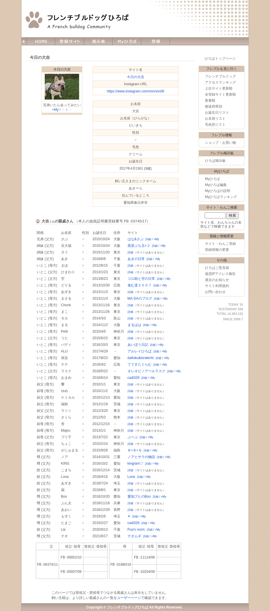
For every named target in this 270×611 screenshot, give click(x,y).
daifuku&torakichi (141, 358)
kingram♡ (135, 463)
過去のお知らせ (217, 280)
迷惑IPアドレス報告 (220, 274)
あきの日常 (136, 259)
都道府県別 (213, 106)
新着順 (210, 100)
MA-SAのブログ (140, 298)
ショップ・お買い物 (220, 143)
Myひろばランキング (221, 197)
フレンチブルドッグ (220, 76)
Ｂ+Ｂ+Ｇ (135, 450)
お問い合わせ (215, 292)
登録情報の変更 (217, 250)
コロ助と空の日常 (141, 279)
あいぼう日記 (138, 345)
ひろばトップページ (220, 59)
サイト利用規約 (217, 286)
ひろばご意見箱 (217, 268)
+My (55, 110)
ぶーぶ (133, 437)
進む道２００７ (140, 285)
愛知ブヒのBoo (139, 496)
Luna (131, 477)
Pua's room (136, 529)
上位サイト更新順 (218, 88)
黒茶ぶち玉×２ (139, 246)
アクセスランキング (220, 82)
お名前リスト (215, 119)
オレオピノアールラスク (146, 371)
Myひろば (212, 179)
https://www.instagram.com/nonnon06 (135, 91)
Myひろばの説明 (217, 191)
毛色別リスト (215, 125)
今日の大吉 (62, 69)
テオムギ (134, 536)
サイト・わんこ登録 (220, 244)
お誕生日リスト (217, 112)
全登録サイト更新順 (220, 94)
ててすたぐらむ (140, 364)
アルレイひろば (140, 351)
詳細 (148, 239)
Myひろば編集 (216, 185)
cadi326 (134, 378)
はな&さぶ (136, 239)
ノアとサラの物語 (141, 457)
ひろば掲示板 (215, 161)
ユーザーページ (129, 598)
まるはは (134, 325)
